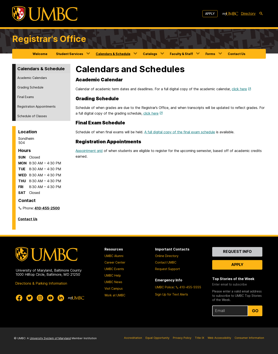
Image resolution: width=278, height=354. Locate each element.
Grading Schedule (30, 87)
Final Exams (25, 97)
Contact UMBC (165, 262)
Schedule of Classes (32, 116)
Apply (210, 13)
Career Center (114, 262)
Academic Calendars (32, 78)
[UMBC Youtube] (50, 298)
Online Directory (167, 256)
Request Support (167, 269)
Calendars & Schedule (113, 54)
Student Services (69, 54)
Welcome (40, 54)
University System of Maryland (50, 338)
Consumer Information (249, 337)
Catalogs (150, 54)
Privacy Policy (182, 337)
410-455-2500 (47, 208)
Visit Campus (113, 288)
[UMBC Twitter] (29, 298)
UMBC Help (112, 275)
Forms (210, 54)
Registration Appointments (36, 106)
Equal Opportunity (157, 337)
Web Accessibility (219, 337)
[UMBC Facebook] (19, 298)
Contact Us (236, 54)
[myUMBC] (230, 13)
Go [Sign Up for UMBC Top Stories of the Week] (255, 310)
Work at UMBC (114, 295)
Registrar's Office (49, 38)
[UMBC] (45, 13)
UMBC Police (164, 287)
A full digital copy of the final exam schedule (179, 132)
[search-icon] (261, 13)
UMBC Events (114, 269)
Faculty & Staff (181, 54)
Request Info (237, 251)
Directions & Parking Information (41, 283)
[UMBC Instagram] (40, 298)
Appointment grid (89, 151)
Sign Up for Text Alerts (171, 294)
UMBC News (113, 282)
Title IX (199, 337)
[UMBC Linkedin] (61, 298)
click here (239, 89)
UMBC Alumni (113, 256)
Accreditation (133, 337)
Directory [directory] (248, 13)
